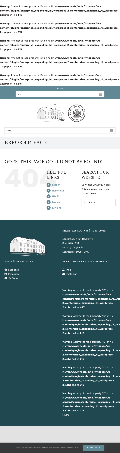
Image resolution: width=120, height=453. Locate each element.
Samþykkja (93, 447)
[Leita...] (99, 202)
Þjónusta (57, 202)
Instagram (11, 274)
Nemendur (58, 190)
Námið (55, 196)
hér (43, 448)
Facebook (11, 269)
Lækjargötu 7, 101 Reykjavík (77, 238)
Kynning (56, 207)
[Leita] (85, 202)
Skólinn (56, 184)
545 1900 (73, 243)
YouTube (11, 278)
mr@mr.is (78, 247)
